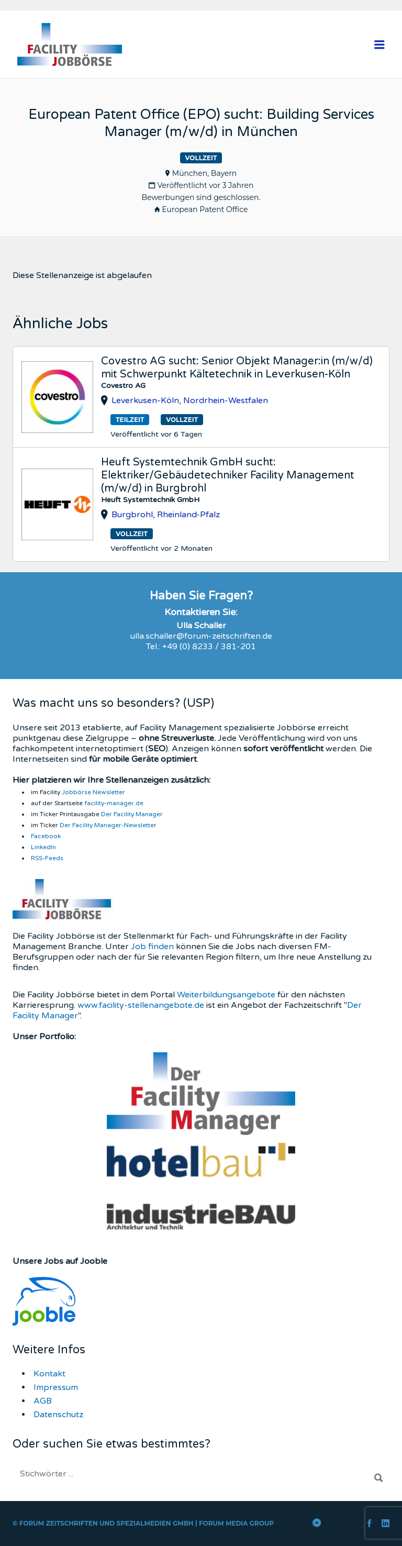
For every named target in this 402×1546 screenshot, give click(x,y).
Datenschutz (58, 1414)
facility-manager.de (113, 803)
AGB (43, 1401)
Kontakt (49, 1374)
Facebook (46, 836)
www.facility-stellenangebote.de (140, 1005)
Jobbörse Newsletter (93, 792)
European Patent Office (205, 209)
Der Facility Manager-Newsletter (108, 825)
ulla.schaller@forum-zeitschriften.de (201, 636)
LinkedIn (43, 847)
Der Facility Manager (132, 814)
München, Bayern (204, 173)
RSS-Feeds (47, 858)
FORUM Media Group (236, 1523)
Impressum (56, 1387)
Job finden (152, 946)
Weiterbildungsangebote (226, 994)
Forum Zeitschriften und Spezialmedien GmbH (106, 1523)
